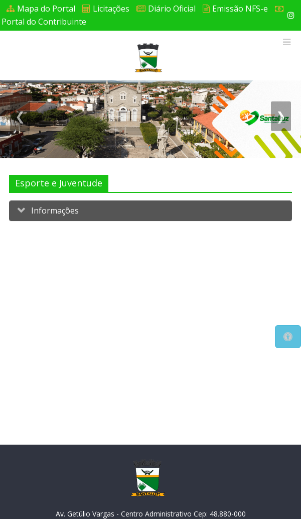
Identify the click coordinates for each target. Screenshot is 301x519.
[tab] (150, 211)
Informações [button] (54, 210)
